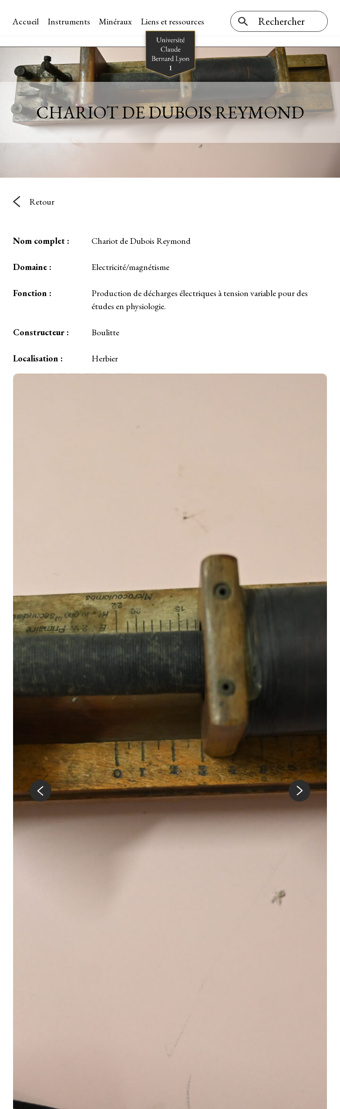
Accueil (26, 21)
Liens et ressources (173, 21)
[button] (40, 787)
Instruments (69, 21)
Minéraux (116, 21)
